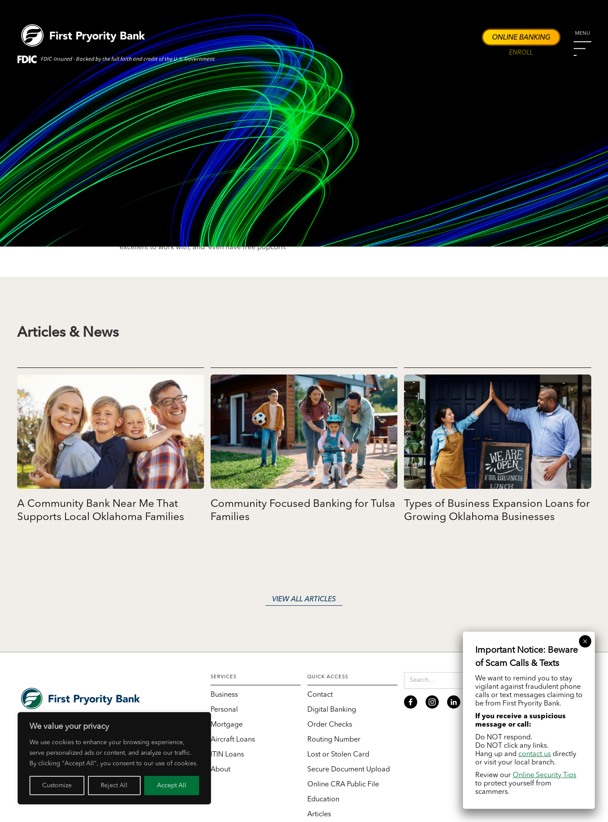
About (220, 769)
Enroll (521, 53)
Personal (224, 709)
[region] (114, 758)
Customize (57, 785)
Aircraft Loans (233, 739)
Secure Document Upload (348, 769)
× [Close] (585, 641)
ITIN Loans (227, 754)
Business (224, 694)
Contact (320, 694)
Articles (319, 814)
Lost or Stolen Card (338, 754)
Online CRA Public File (343, 784)
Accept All (171, 785)
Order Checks (329, 724)
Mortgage (227, 724)
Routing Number (333, 739)
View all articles (304, 599)
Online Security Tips (544, 775)
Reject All (114, 785)
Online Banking (521, 37)
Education (323, 799)
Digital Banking (331, 709)
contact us (534, 754)
